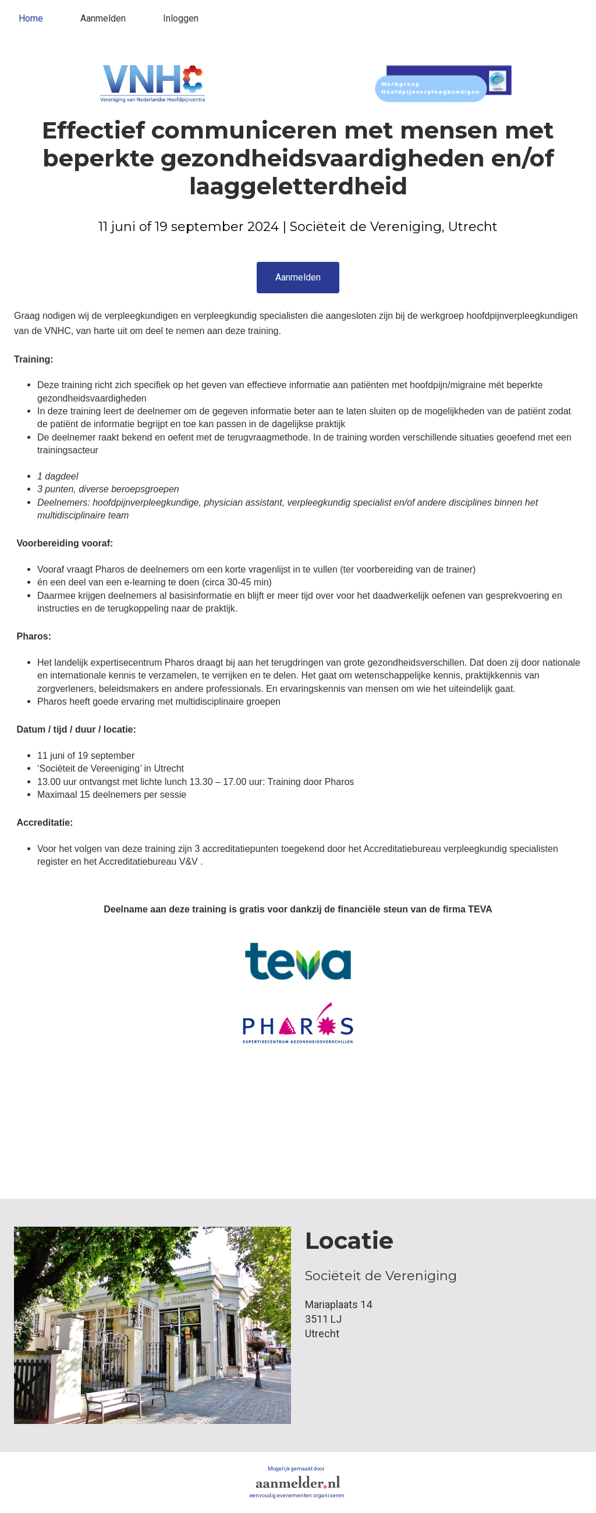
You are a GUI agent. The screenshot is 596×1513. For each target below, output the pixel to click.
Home (31, 18)
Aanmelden (103, 18)
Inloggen (180, 18)
